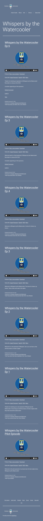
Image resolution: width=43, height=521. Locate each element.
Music (20, 12)
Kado (20, 295)
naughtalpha (19, 355)
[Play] (6, 70)
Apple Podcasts (14, 77)
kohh (16, 235)
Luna (13, 104)
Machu (16, 104)
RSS (24, 77)
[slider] (20, 70)
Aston (11, 355)
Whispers (24, 104)
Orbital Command (9, 90)
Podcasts (12, 103)
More (27, 77)
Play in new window (14, 74)
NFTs (19, 104)
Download (22, 74)
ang (8, 355)
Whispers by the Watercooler (20, 103)
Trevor (26, 355)
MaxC (23, 295)
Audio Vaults (14, 12)
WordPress (14, 515)
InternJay (17, 295)
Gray (9, 104)
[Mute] (33, 70)
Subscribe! (37, 12)
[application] (21, 70)
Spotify (20, 77)
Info (24, 12)
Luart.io (7, 93)
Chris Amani (10, 235)
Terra (21, 104)
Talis (6, 97)
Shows (30, 12)
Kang (11, 104)
